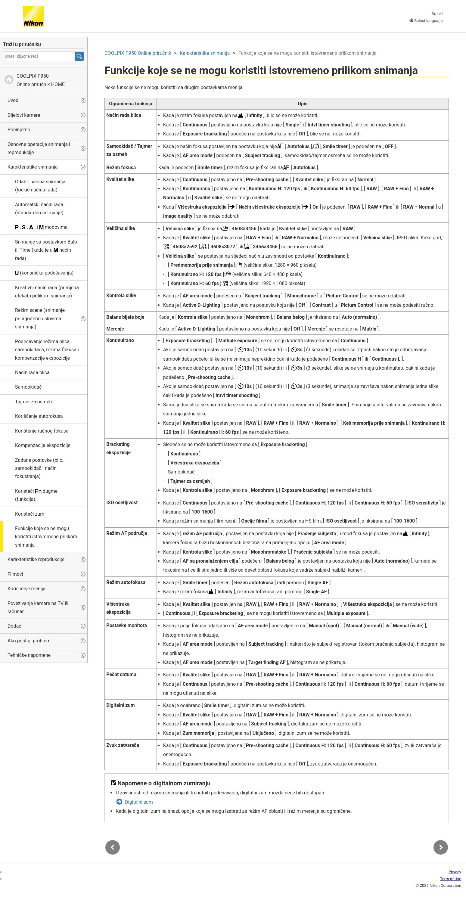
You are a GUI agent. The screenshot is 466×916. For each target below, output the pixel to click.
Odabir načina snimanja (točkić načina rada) (40, 186)
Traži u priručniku (22, 44)
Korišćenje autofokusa (39, 416)
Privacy (455, 872)
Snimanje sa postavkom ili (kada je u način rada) (46, 250)
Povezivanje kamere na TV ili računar (38, 607)
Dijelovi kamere (24, 115)
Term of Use (450, 879)
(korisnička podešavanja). (45, 273)
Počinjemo (19, 129)
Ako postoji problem (29, 641)
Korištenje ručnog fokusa (41, 431)
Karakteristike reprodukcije (36, 559)
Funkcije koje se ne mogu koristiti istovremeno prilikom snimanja (46, 537)
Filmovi (15, 574)
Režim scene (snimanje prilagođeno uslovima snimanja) (40, 318)
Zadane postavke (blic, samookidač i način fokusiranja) (39, 468)
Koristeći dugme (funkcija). (36, 495)
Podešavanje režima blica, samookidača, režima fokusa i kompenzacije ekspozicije (47, 350)
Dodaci (15, 626)
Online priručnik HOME (41, 80)
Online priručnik (138, 54)
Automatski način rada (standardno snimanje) (39, 209)
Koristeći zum (29, 514)
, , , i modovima (41, 227)
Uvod (13, 100)
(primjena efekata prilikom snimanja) (47, 292)
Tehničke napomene (29, 655)
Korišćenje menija (26, 589)
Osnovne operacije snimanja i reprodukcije (39, 148)
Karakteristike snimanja (33, 167)
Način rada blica (32, 372)
